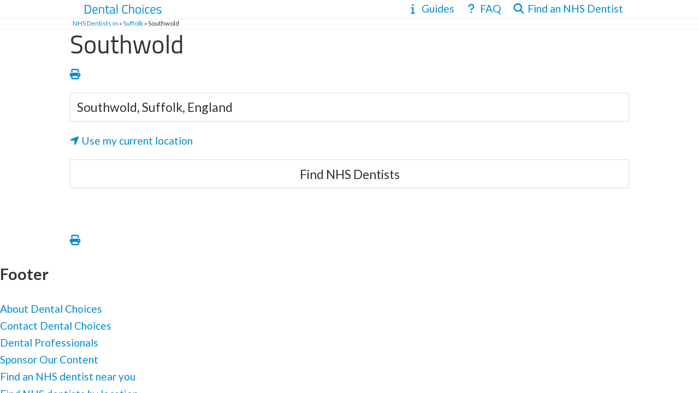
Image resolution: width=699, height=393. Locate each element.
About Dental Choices (51, 308)
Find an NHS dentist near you (67, 376)
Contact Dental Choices (55, 325)
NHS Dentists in (95, 23)
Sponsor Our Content (49, 359)
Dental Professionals (49, 342)
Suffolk (133, 23)
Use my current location (131, 140)
